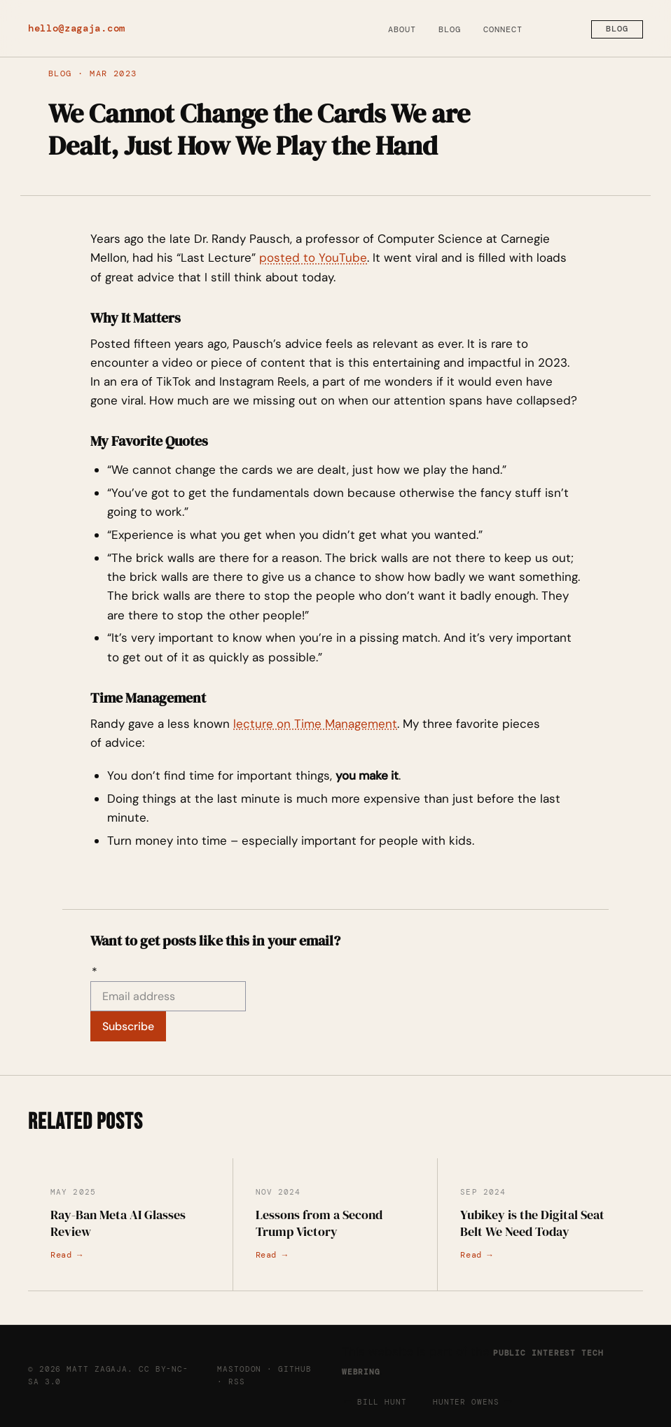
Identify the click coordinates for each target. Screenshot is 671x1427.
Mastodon (239, 1369)
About (402, 29)
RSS (236, 1381)
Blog (449, 29)
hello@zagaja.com (76, 28)
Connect (503, 29)
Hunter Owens (466, 1402)
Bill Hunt (382, 1402)
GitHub (294, 1369)
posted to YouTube (313, 257)
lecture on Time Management (315, 723)
